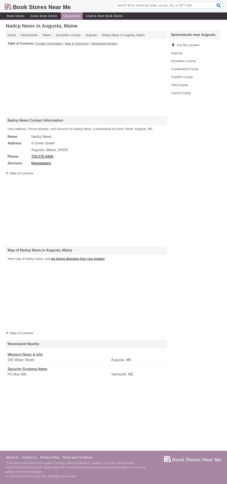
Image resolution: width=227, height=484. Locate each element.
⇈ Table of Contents (19, 173)
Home (12, 35)
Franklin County (182, 77)
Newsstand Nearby (104, 43)
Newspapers (41, 163)
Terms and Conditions (77, 457)
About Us (12, 457)
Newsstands (71, 16)
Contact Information (49, 43)
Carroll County (181, 93)
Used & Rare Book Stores (104, 16)
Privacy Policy (49, 457)
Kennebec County (183, 61)
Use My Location (185, 45)
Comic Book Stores (43, 16)
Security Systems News (27, 369)
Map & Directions (77, 43)
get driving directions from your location (78, 259)
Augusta (176, 53)
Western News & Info (25, 354)
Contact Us (29, 457)
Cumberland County (185, 69)
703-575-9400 (42, 156)
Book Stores (15, 16)
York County (179, 85)
